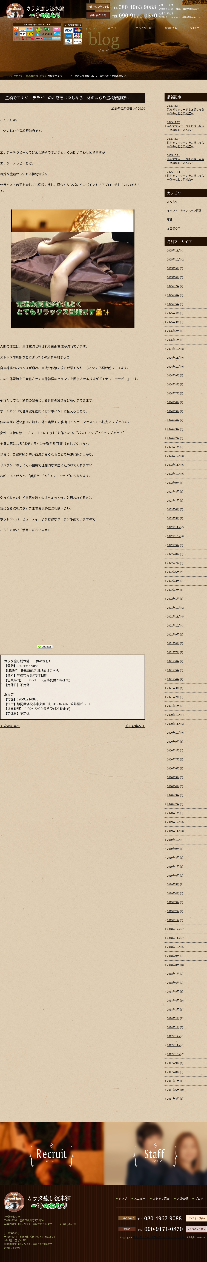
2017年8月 (173, 1072)
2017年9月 (173, 1063)
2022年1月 (173, 599)
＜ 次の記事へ (10, 726)
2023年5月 (173, 518)
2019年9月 (173, 849)
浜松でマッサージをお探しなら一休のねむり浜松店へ (186, 109)
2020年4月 (173, 786)
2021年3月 (173, 688)
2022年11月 (174, 527)
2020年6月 (173, 768)
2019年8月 (173, 857)
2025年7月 (173, 286)
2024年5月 (173, 411)
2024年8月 (173, 384)
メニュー (139, 1198)
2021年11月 (174, 616)
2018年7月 (173, 974)
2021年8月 (173, 643)
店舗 (42, 76)
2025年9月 (173, 268)
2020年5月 (173, 777)
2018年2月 (173, 1018)
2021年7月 (173, 652)
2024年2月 (173, 438)
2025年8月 (173, 277)
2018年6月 (173, 983)
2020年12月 (174, 715)
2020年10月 (174, 733)
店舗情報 (182, 1198)
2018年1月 (173, 1027)
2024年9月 (173, 375)
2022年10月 (174, 536)
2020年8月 (173, 750)
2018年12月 (174, 929)
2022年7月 (173, 563)
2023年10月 (174, 474)
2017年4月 (173, 1099)
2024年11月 (174, 357)
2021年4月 (173, 679)
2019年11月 (174, 831)
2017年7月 (173, 1081)
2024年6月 (173, 402)
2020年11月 (174, 724)
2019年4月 (173, 893)
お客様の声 (173, 228)
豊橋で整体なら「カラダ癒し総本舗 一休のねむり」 (159, 1237)
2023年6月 (173, 509)
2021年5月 (173, 670)
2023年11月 (174, 465)
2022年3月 (173, 581)
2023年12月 (174, 456)
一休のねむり (30, 76)
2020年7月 (173, 759)
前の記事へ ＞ (135, 726)
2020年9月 (173, 742)
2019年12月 (174, 822)
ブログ (17, 76)
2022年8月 (173, 554)
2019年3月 (173, 902)
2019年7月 (173, 866)
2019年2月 (173, 911)
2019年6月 (173, 875)
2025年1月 (173, 340)
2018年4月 (173, 1000)
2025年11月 (174, 250)
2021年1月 (173, 706)
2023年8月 (173, 491)
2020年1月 (173, 813)
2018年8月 (173, 965)
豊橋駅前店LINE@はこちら (40, 670)
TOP (8, 76)
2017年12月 (174, 1036)
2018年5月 (173, 991)
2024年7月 (173, 393)
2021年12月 (174, 608)
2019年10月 (174, 840)
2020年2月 (173, 804)
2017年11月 (174, 1045)
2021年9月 (173, 634)
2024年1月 (173, 447)
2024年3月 (173, 429)
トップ (123, 1198)
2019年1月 (173, 920)
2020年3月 (173, 795)
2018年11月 (174, 938)
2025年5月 (173, 304)
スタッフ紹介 (161, 1198)
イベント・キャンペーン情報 (184, 210)
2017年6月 (173, 1090)
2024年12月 (174, 349)
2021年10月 (174, 625)
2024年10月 (174, 366)
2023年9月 (173, 483)
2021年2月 (173, 697)
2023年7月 (173, 500)
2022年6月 (173, 572)
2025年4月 (173, 313)
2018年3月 (173, 1009)
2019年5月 (173, 884)
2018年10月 (174, 947)
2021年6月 (173, 661)
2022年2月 (173, 590)
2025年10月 (174, 259)
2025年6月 (173, 295)
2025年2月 (173, 331)
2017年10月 (174, 1054)
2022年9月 (173, 545)
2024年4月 (173, 420)
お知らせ (172, 201)
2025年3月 (173, 322)
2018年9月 (173, 956)
